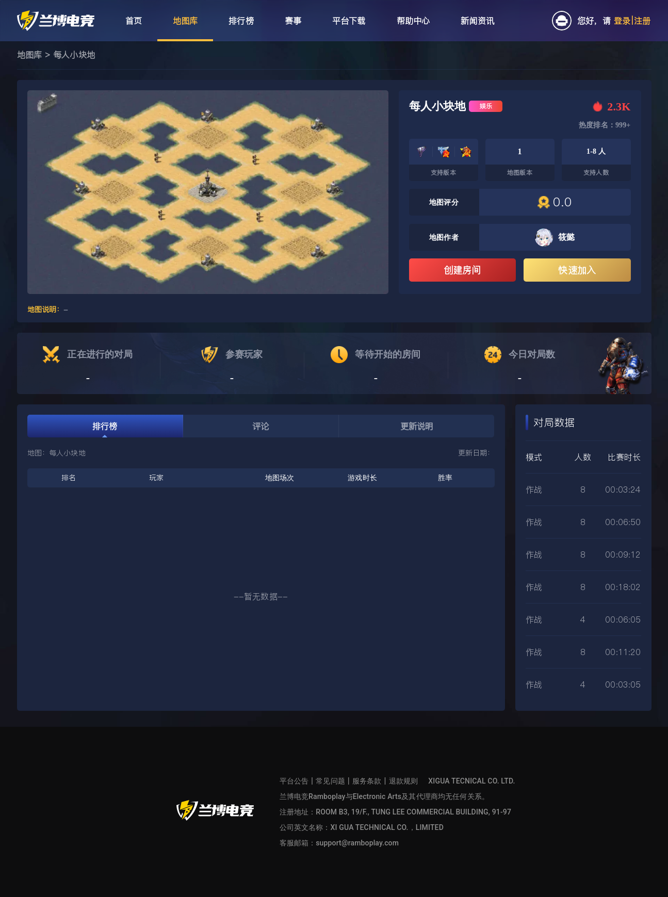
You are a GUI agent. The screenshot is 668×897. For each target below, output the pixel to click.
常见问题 (330, 781)
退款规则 (403, 781)
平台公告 (294, 781)
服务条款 (367, 781)
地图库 (29, 55)
